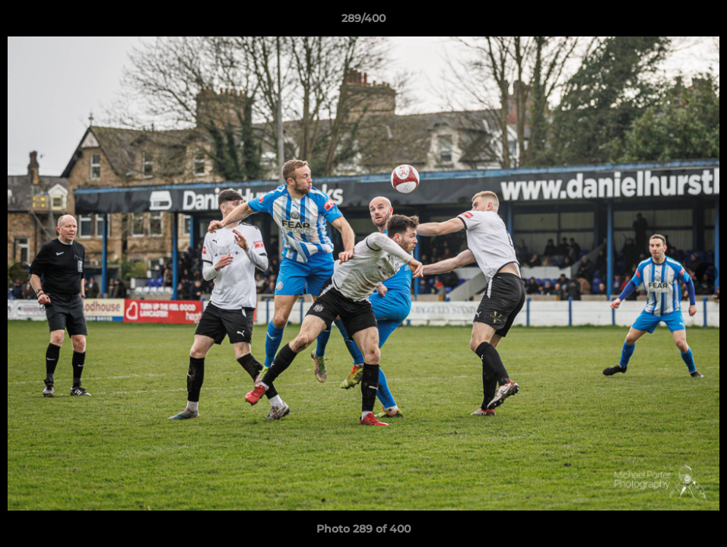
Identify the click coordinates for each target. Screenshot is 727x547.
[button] (699, 22)
